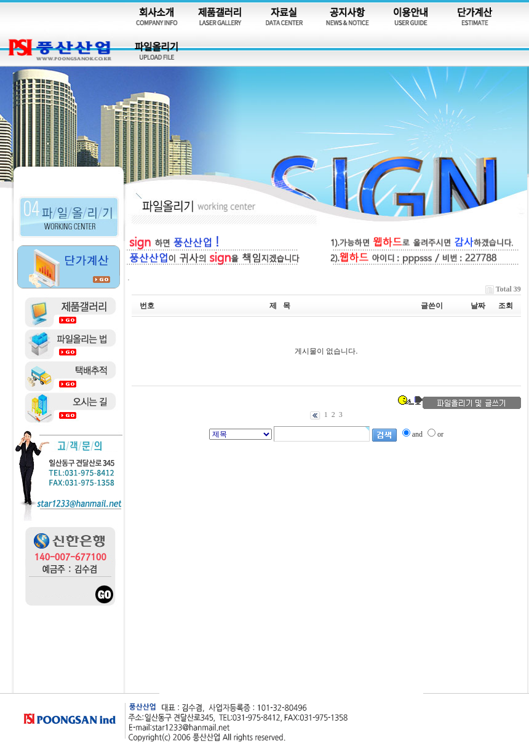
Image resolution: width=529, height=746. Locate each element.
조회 (505, 305)
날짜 (478, 305)
